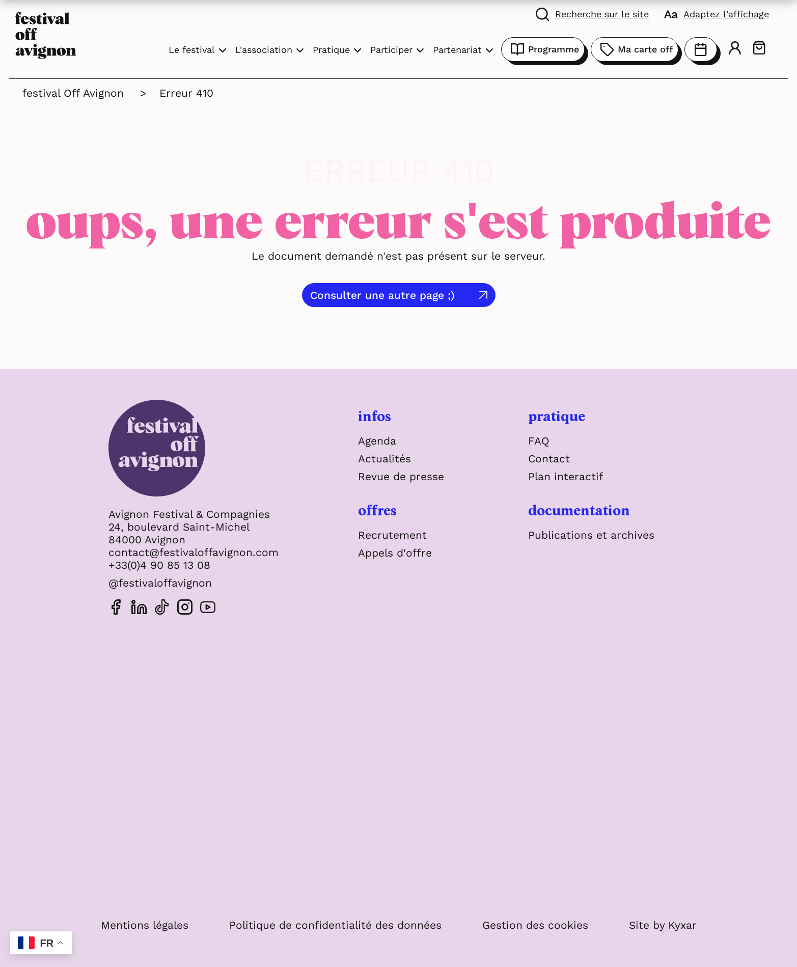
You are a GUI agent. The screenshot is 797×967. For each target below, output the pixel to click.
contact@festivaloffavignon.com (193, 552)
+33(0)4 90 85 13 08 (159, 565)
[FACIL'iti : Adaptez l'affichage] (716, 14)
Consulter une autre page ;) (382, 295)
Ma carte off (634, 49)
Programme (543, 49)
